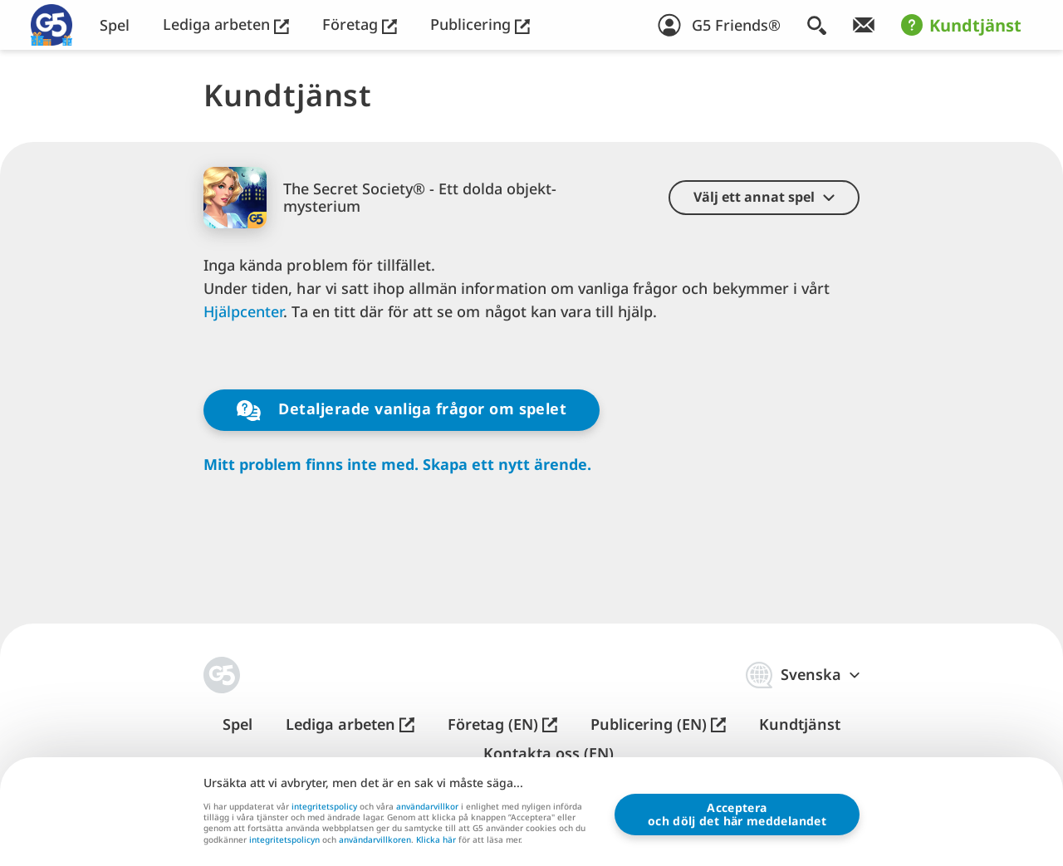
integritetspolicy (324, 806)
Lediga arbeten (226, 24)
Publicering (480, 24)
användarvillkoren (375, 839)
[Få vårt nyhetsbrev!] (863, 24)
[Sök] (816, 24)
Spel (115, 25)
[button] (764, 197)
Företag (359, 24)
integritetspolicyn (284, 839)
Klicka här (436, 840)
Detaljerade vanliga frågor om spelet (401, 410)
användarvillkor (427, 806)
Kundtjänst (961, 25)
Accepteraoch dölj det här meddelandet (737, 814)
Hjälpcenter (243, 311)
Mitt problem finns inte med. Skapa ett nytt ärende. (397, 464)
